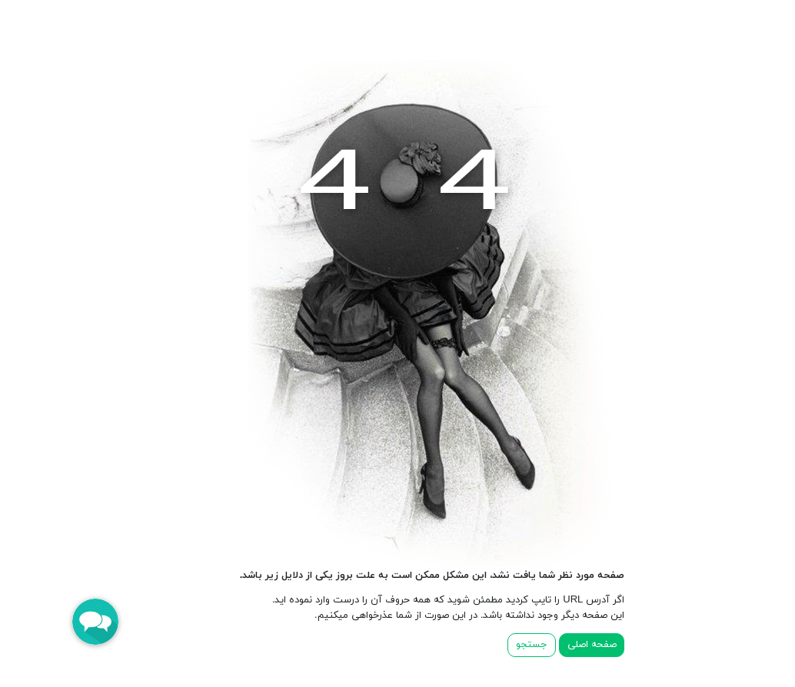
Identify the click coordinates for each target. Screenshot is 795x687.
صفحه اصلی (557, 645)
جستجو (497, 645)
